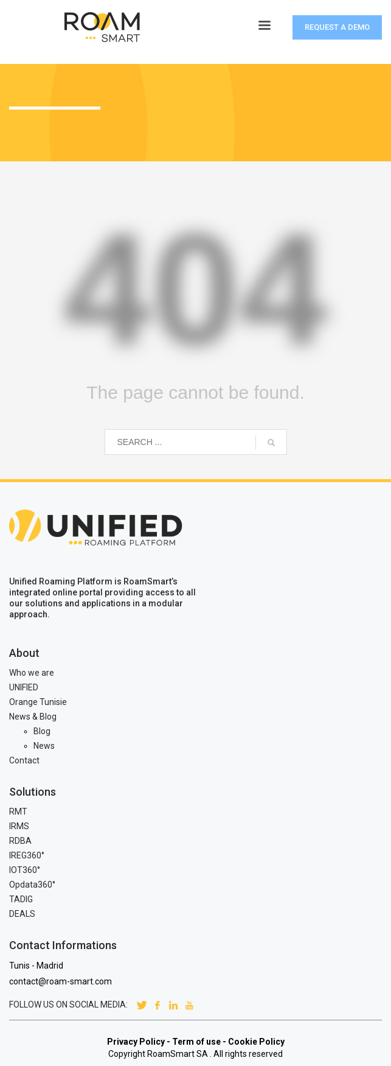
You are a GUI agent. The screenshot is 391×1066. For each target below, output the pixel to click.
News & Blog (33, 716)
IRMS (19, 826)
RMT (18, 811)
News (44, 746)
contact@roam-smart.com (60, 981)
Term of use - (199, 1042)
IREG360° (26, 855)
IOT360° (24, 870)
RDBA (20, 841)
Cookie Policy (256, 1042)
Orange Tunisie (38, 702)
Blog (41, 731)
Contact (24, 760)
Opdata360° (32, 884)
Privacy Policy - (138, 1042)
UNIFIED (23, 687)
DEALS (22, 914)
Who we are (31, 673)
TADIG (21, 899)
